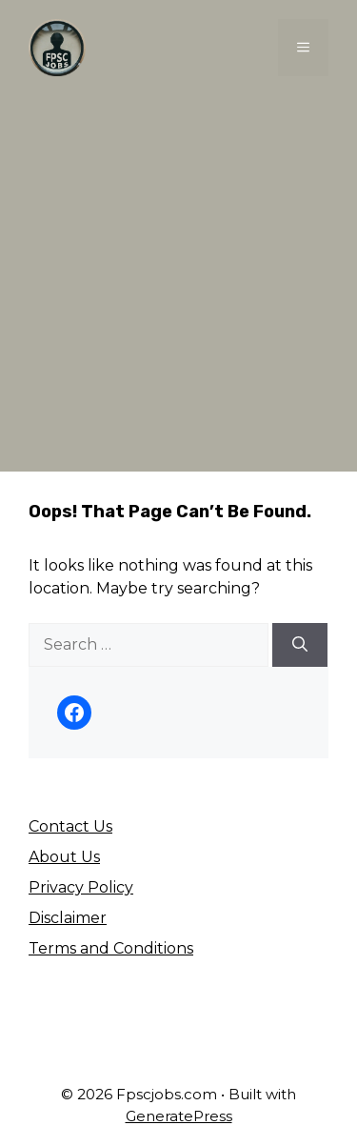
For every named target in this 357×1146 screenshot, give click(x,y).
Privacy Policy (81, 887)
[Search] (299, 645)
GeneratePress (179, 1116)
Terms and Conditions (111, 948)
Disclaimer (68, 918)
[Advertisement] (178, 283)
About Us (64, 857)
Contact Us (70, 826)
